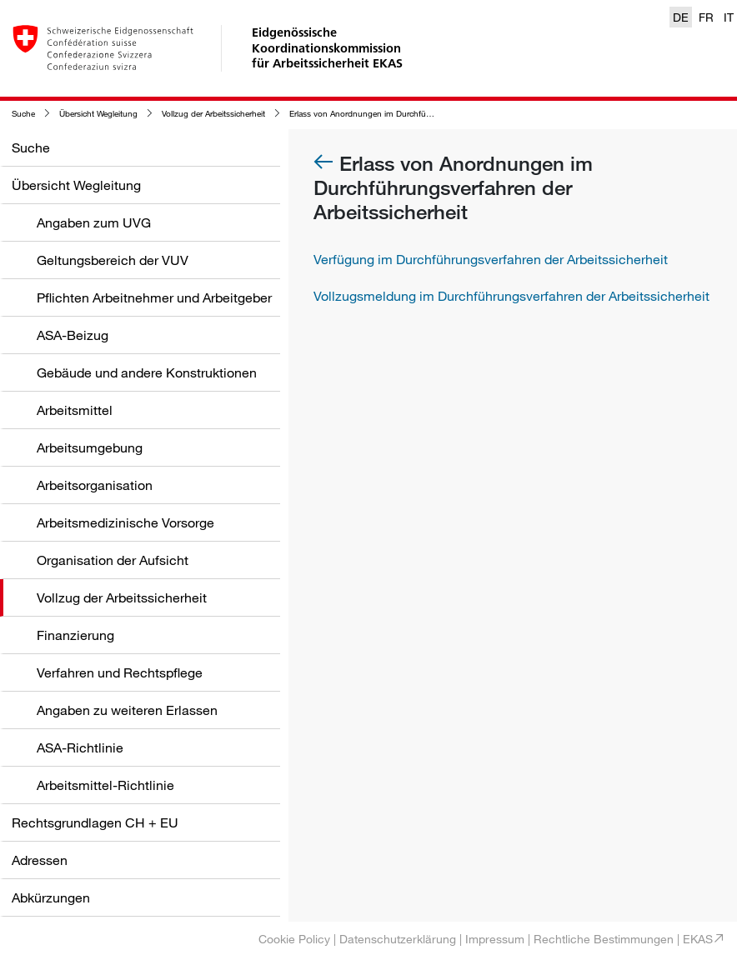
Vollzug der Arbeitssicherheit (213, 113)
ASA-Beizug (72, 335)
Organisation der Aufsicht (112, 560)
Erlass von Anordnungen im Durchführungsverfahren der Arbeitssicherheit (426, 113)
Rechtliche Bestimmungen (604, 939)
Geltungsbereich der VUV (112, 260)
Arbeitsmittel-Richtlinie (105, 785)
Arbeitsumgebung (90, 447)
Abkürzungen (51, 897)
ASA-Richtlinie (80, 747)
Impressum (494, 939)
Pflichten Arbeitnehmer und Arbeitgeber (154, 297)
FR (706, 17)
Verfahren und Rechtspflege (120, 672)
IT (729, 17)
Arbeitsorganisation (95, 485)
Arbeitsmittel (75, 410)
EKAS (698, 939)
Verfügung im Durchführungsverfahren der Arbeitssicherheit (490, 259)
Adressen (40, 860)
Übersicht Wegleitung (98, 113)
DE (681, 17)
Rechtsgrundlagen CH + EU (95, 822)
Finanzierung (75, 635)
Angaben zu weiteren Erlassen (127, 710)
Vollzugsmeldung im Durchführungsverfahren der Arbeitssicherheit (511, 296)
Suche (23, 113)
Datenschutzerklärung (397, 939)
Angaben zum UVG (94, 222)
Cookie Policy (294, 939)
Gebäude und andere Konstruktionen (147, 372)
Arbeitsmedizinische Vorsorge (125, 522)
